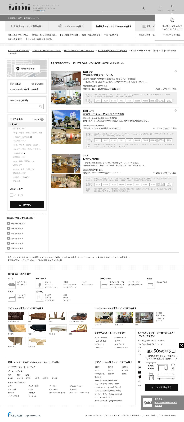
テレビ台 (48, 295)
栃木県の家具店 (17, 243)
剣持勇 (110, 367)
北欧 (58, 317)
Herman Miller (114, 180)
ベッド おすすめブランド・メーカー (151, 344)
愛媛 (20, 39)
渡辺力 (110, 370)
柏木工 (142, 95)
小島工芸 (97, 95)
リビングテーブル (116, 287)
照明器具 (11, 393)
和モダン (37, 342)
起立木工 (97, 134)
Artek (128, 178)
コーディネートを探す (72, 26)
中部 (61, 35)
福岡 (39, 39)
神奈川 (21, 35)
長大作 (97, 370)
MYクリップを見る (173, 35)
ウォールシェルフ (121, 347)
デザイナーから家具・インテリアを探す (113, 362)
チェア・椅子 (33, 386)
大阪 (90, 35)
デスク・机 (12, 389)
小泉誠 (124, 374)
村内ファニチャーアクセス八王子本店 (103, 114)
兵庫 (94, 35)
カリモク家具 (144, 134)
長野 (76, 35)
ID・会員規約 (123, 415)
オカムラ (134, 134)
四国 (10, 39)
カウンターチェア (51, 287)
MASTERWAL (109, 96)
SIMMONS (98, 96)
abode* (130, 180)
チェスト (48, 298)
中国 (106, 35)
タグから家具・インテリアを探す (110, 333)
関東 (10, 35)
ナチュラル (17, 342)
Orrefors (103, 178)
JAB (116, 96)
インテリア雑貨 (13, 396)
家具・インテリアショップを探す (115, 26)
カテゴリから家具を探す (19, 274)
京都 (98, 35)
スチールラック (120, 337)
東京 (15, 35)
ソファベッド (22, 285)
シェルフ (66, 300)
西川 (151, 134)
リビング (104, 318)
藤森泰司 (111, 374)
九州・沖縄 (30, 39)
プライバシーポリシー (167, 415)
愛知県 (54, 378)
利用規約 (135, 415)
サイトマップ (109, 415)
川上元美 (125, 370)
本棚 (65, 295)
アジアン (17, 329)
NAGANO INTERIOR (162, 134)
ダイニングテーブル (117, 282)
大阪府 (36, 378)
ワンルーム (160, 318)
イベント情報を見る (161, 387)
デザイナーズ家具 (101, 337)
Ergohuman (134, 95)
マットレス (21, 295)
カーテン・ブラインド (57, 393)
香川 (15, 39)
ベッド (31, 389)
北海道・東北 (38, 35)
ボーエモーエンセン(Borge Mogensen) (108, 401)
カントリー (58, 329)
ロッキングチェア (69, 287)
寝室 (144, 318)
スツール (48, 282)
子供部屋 (159, 313)
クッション (33, 396)
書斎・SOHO (160, 315)
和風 (78, 329)
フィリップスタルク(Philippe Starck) (108, 390)
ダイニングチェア (69, 285)
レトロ (37, 317)
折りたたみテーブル (135, 285)
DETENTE (114, 134)
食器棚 (65, 298)
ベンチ (84, 282)
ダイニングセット (76, 386)
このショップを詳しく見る (166, 89)
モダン (37, 329)
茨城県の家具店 (17, 238)
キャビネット (50, 300)
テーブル (52, 386)
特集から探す (144, 35)
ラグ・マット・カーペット (79, 393)
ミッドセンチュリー (78, 317)
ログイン (160, 8)
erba (130, 96)
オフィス (159, 321)
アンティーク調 (17, 317)
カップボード (120, 344)
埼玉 (26, 35)
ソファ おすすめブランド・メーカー (151, 341)
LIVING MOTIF (91, 158)
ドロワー (118, 341)
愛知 (67, 35)
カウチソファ (22, 282)
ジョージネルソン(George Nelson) (107, 384)
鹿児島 (49, 39)
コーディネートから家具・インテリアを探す (115, 308)
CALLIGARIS (165, 95)
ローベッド (99, 347)
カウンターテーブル (117, 285)
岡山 (116, 35)
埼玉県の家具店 (17, 228)
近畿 (84, 35)
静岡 (72, 35)
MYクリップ (171, 8)
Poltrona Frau (107, 95)
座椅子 (65, 282)
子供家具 (32, 393)
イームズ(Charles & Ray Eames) (106, 380)
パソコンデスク (161, 282)
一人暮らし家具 (100, 341)
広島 (112, 35)
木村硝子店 (136, 178)
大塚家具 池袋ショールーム (98, 75)
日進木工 (105, 134)
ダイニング (124, 318)
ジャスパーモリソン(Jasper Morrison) (108, 394)
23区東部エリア (19, 128)
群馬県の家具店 (17, 248)
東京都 (10, 378)
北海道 (48, 35)
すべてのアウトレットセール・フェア (21, 367)
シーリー (102, 136)
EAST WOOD (124, 134)
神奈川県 (20, 378)
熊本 (43, 39)
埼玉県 (28, 378)
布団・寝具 (53, 389)
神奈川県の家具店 (18, 223)
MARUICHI (120, 136)
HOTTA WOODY (153, 95)
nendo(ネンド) (100, 374)
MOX (143, 178)
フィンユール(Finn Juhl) (103, 397)
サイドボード (99, 344)
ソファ (10, 386)
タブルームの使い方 (93, 415)
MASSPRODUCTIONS (142, 180)
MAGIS (149, 178)
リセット (36, 119)
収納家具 (73, 389)
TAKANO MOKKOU (121, 95)
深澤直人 (125, 367)
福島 (54, 35)
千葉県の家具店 (17, 233)
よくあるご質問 (148, 415)
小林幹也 (98, 377)
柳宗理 (97, 367)
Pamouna (123, 96)
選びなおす (39, 84)
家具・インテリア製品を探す (29, 26)
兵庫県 (45, 378)
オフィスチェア (87, 285)
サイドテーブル (133, 282)
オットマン (49, 285)
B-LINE (123, 180)
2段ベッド (21, 298)
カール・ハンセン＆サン (116, 178)
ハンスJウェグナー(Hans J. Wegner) (108, 387)
